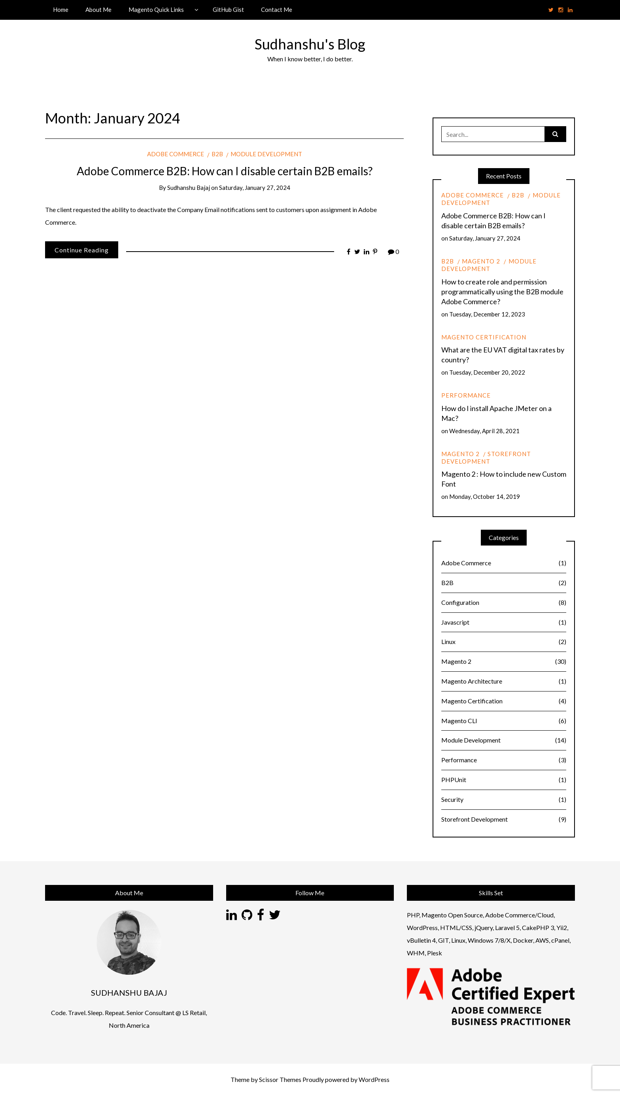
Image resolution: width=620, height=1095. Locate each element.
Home (60, 9)
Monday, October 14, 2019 (484, 496)
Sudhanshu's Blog (310, 44)
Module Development (266, 153)
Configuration (503, 602)
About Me (98, 9)
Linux (503, 642)
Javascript (503, 622)
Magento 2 (481, 261)
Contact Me (276, 9)
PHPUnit (503, 780)
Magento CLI (503, 721)
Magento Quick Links (156, 9)
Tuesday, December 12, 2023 (487, 314)
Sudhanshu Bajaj (188, 187)
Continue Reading (82, 250)
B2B (217, 153)
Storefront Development (486, 457)
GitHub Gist (228, 9)
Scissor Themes (280, 1079)
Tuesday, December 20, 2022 (487, 372)
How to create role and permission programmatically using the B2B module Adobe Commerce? (502, 291)
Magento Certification (483, 337)
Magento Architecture (503, 681)
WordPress (374, 1079)
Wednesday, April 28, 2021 (484, 430)
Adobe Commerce (175, 153)
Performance (466, 395)
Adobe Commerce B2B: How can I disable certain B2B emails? (224, 171)
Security (503, 799)
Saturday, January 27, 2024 (254, 187)
